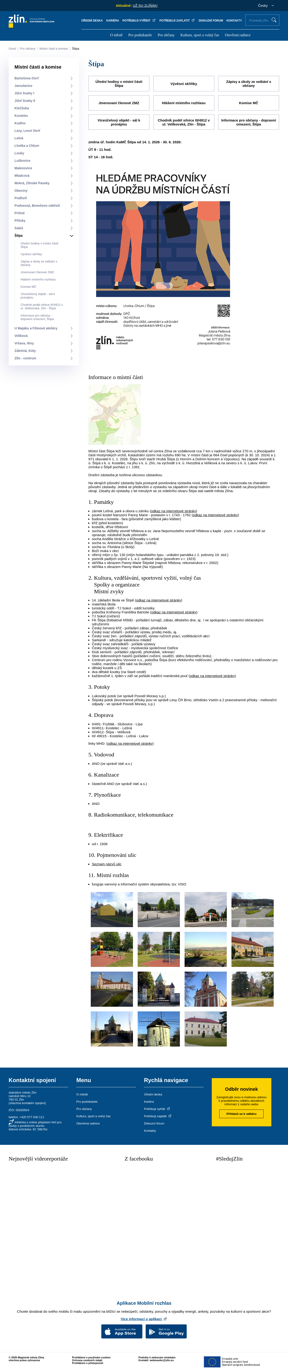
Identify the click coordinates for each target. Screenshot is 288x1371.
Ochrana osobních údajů (87, 1359)
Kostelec (21, 116)
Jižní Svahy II (25, 101)
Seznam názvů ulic (106, 864)
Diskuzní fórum (211, 20)
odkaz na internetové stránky (173, 510)
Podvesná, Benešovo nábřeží (37, 205)
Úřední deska (92, 20)
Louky (19, 153)
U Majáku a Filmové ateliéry (36, 328)
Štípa (75, 48)
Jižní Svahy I (24, 93)
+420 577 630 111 (31, 1116)
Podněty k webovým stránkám (157, 1357)
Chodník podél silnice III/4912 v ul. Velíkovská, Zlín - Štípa (42, 306)
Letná (19, 138)
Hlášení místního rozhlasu (38, 279)
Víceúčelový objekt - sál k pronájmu (119, 122)
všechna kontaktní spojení (27, 1102)
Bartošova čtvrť (27, 78)
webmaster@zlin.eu (162, 1359)
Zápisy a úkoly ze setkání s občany (248, 84)
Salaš (19, 228)
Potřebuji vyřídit (139, 20)
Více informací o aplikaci (144, 1318)
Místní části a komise (53, 48)
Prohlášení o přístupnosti (87, 1362)
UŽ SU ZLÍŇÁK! (145, 5)
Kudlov (20, 123)
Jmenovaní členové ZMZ (37, 272)
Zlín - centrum (25, 358)
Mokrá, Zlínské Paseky (32, 183)
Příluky (20, 220)
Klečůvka (22, 108)
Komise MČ (28, 286)
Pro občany (166, 35)
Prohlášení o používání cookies (91, 1357)
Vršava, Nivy (24, 343)
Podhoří (21, 198)
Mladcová (22, 175)
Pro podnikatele (140, 35)
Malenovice (23, 168)
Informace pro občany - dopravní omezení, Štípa (37, 317)
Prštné (20, 213)
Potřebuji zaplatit (177, 20)
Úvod (12, 48)
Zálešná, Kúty (25, 351)
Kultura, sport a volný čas (199, 35)
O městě (116, 35)
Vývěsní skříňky (31, 254)
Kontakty (234, 20)
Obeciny (21, 190)
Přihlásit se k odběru (242, 1113)
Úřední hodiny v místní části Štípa (118, 84)
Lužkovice (22, 160)
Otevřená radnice (238, 35)
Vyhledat (274, 20)
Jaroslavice (23, 86)
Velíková (21, 336)
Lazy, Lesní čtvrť (28, 131)
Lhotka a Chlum (27, 145)
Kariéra (112, 20)
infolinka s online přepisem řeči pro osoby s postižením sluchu (35, 1123)
